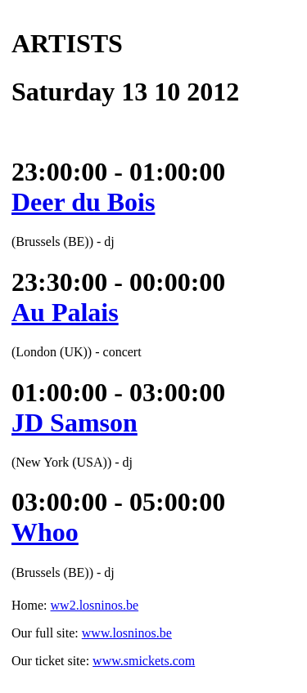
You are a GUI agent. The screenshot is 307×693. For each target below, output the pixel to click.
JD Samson (74, 422)
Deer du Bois (83, 202)
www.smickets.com (144, 661)
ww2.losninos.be (95, 605)
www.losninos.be (127, 633)
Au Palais (65, 312)
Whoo (45, 532)
